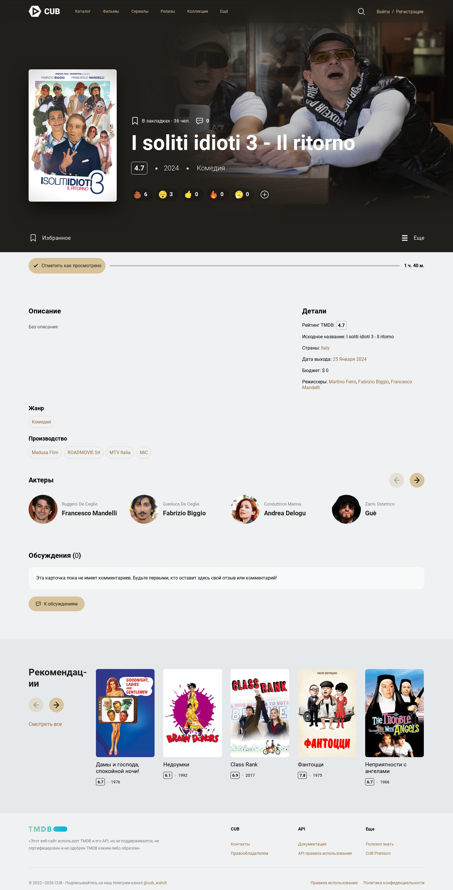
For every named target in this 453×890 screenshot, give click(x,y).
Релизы (168, 11)
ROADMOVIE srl (84, 452)
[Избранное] (50, 238)
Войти (383, 11)
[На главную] (44, 11)
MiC (144, 452)
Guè (370, 513)
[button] (417, 480)
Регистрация (410, 11)
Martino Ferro (342, 381)
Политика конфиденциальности (393, 882)
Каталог (83, 11)
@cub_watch (155, 882)
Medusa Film (45, 452)
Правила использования (334, 882)
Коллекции (197, 11)
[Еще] (412, 238)
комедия (211, 168)
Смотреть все (45, 724)
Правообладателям (249, 853)
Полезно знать (380, 844)
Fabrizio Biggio (373, 381)
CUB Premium (378, 853)
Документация (312, 844)
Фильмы (111, 11)
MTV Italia (120, 452)
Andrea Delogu (285, 513)
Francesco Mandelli (89, 513)
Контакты (240, 844)
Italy (325, 348)
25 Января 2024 (350, 359)
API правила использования (325, 853)
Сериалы (139, 11)
